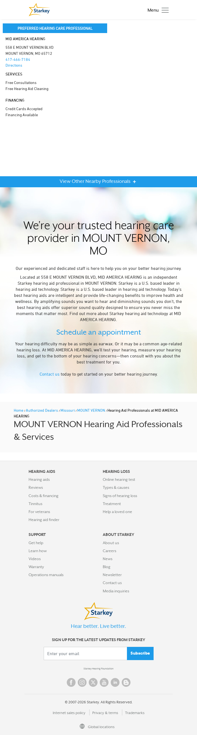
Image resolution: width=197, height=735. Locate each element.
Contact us (50, 373)
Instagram (82, 682)
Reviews (36, 487)
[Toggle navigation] (157, 10)
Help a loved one (117, 511)
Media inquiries (116, 591)
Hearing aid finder (44, 519)
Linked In (115, 682)
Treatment (112, 503)
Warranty (36, 567)
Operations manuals (46, 575)
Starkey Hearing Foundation (98, 668)
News (107, 559)
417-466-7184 (17, 59)
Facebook (71, 682)
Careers (109, 551)
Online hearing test (119, 479)
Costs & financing (44, 495)
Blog (106, 567)
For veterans (39, 511)
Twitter (93, 682)
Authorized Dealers (42, 410)
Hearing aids (39, 479)
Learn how (38, 551)
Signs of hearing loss (120, 495)
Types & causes (116, 487)
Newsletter (112, 575)
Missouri (68, 410)
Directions (13, 65)
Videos (35, 559)
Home (19, 410)
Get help (36, 543)
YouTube (104, 682)
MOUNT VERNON (91, 410)
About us (111, 543)
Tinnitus (35, 503)
